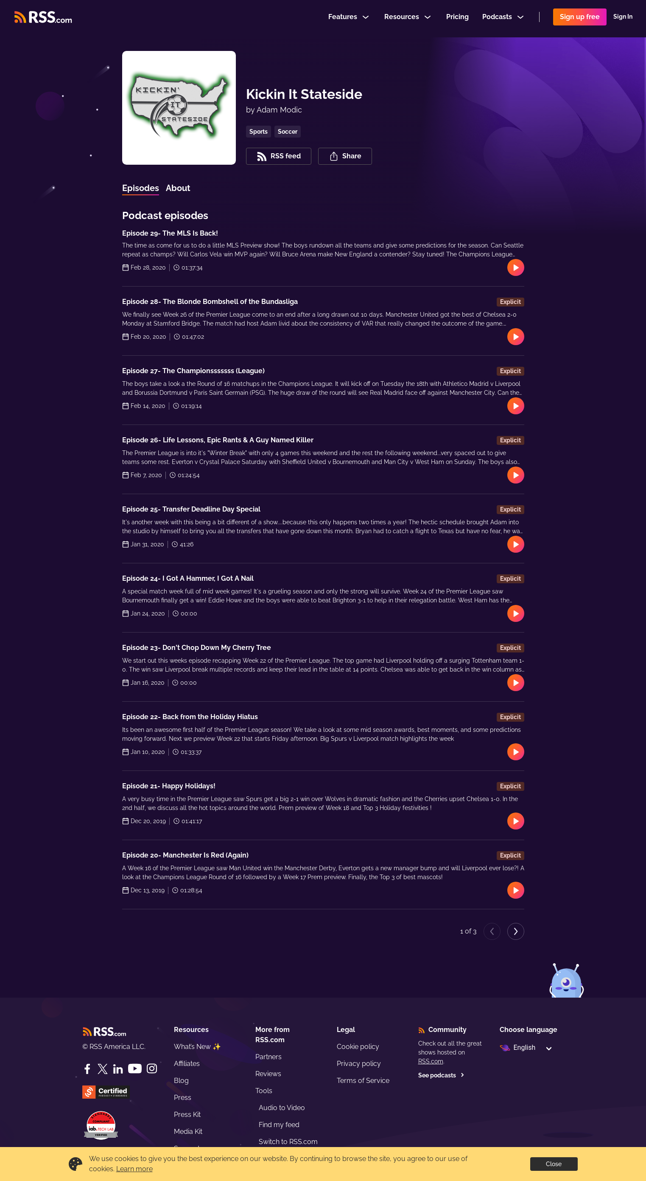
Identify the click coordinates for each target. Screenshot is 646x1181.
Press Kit (187, 1115)
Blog (181, 1081)
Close (554, 1164)
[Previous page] (492, 931)
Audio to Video (282, 1108)
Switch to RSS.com (288, 1142)
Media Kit (188, 1132)
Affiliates (187, 1064)
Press (182, 1098)
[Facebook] (87, 1069)
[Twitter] (103, 1069)
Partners (268, 1057)
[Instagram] (152, 1068)
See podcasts (441, 1075)
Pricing (457, 18)
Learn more (134, 1169)
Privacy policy (359, 1064)
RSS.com (430, 1061)
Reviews (268, 1074)
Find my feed (279, 1125)
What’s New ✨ (197, 1047)
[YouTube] (135, 1068)
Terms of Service (363, 1081)
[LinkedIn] (118, 1069)
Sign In (622, 18)
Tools (263, 1091)
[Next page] (515, 931)
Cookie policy (358, 1047)
